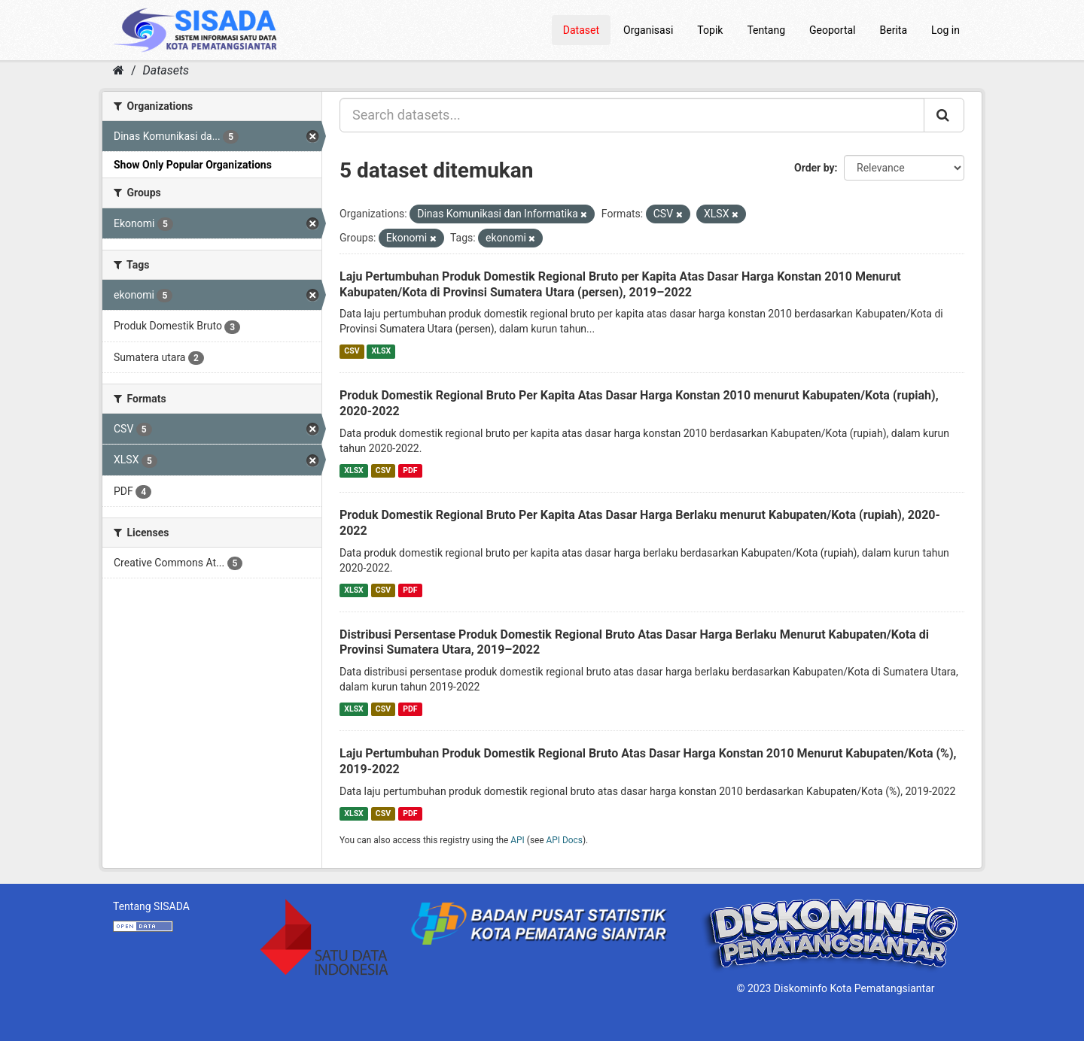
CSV (351, 351)
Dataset (581, 30)
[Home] (118, 70)
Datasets (166, 70)
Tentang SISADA (151, 906)
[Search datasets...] (632, 115)
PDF (410, 470)
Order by (814, 168)
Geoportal (832, 30)
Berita (894, 30)
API (517, 840)
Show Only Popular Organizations (193, 165)
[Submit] (944, 115)
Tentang (766, 30)
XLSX (381, 351)
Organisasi (648, 30)
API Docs (565, 840)
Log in (945, 30)
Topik (710, 30)
